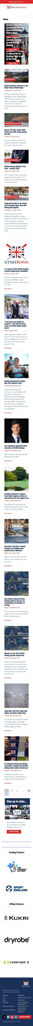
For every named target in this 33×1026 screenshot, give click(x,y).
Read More (7, 288)
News (4, 997)
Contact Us (21, 995)
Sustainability (9, 79)
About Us (5, 995)
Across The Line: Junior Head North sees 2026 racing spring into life (15, 132)
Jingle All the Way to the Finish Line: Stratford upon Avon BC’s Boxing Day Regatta (15, 206)
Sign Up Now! (13, 831)
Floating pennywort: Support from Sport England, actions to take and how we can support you (16, 496)
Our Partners (21, 1000)
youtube (12, 1017)
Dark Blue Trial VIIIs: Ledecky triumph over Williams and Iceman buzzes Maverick (14, 549)
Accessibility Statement (9, 1009)
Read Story (13, 50)
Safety (4, 1000)
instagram (16, 1017)
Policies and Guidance (8, 1006)
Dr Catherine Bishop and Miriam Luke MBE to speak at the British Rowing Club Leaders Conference (16, 766)
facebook (8, 1017)
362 (29, 791)
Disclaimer (5, 1002)
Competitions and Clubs (13, 123)
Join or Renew (25, 1017)
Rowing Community (11, 160)
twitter (4, 1017)
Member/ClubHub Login (24, 997)
